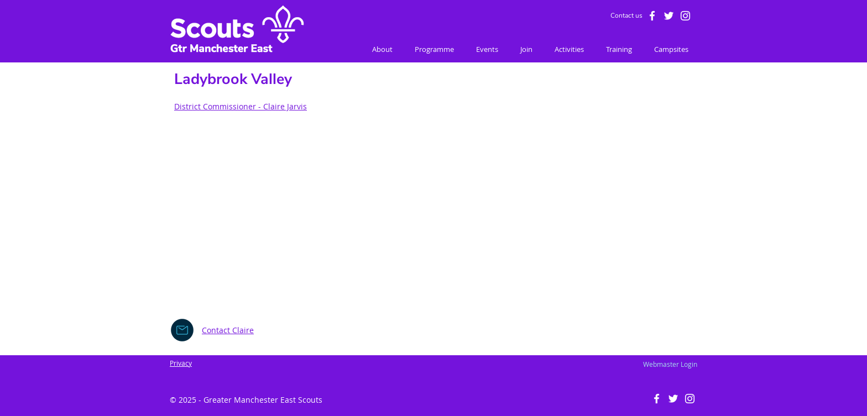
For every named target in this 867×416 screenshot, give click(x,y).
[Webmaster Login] (669, 364)
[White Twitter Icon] (668, 15)
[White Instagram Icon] (685, 15)
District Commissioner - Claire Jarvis (240, 106)
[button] (382, 49)
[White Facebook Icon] (652, 15)
